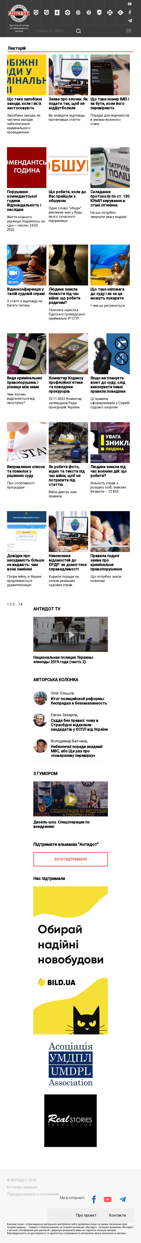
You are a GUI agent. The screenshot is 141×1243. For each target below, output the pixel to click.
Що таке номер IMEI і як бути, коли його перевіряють (109, 103)
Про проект (86, 1215)
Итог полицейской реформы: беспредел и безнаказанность (79, 701)
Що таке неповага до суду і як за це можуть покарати (107, 293)
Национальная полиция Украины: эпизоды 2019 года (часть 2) (63, 659)
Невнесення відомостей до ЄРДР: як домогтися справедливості (68, 562)
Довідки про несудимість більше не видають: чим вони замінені (25, 562)
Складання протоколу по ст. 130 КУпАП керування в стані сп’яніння (109, 198)
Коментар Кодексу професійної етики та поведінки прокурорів (66, 385)
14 (20, 604)
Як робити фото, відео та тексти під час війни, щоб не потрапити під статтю (67, 476)
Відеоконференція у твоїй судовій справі (26, 291)
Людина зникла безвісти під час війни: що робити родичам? (64, 296)
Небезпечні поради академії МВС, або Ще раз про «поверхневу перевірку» (76, 751)
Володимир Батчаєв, (69, 741)
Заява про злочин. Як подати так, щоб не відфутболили (68, 103)
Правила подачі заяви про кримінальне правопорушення (106, 562)
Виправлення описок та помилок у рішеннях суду (26, 471)
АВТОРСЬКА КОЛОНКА (55, 679)
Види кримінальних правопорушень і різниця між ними (24, 382)
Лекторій (17, 48)
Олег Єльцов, (62, 693)
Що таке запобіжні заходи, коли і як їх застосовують (24, 103)
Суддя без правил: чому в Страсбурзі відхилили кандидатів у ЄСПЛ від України (79, 725)
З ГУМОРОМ (45, 773)
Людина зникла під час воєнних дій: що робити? (108, 471)
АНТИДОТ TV (46, 608)
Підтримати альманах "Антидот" (65, 844)
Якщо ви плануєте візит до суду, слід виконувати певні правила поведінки (107, 385)
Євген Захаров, (64, 715)
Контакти (117, 1215)
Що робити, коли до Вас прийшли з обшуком (67, 196)
